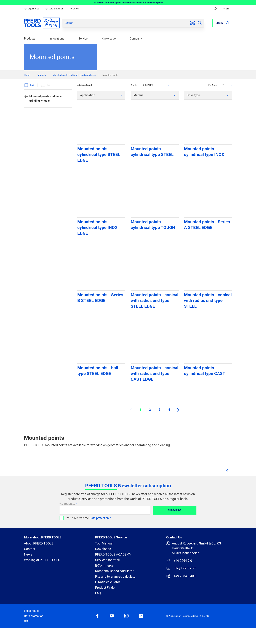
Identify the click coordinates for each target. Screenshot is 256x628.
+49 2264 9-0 (179, 560)
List (45, 85)
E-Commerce (104, 565)
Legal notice (32, 8)
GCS (27, 621)
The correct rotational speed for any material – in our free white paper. (128, 2)
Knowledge (109, 38)
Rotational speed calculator (114, 571)
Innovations (56, 38)
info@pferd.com (181, 568)
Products (29, 38)
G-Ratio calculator (107, 582)
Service (82, 38)
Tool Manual (104, 543)
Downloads (103, 549)
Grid (29, 85)
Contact (29, 549)
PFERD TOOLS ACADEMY (113, 554)
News (28, 554)
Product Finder (105, 587)
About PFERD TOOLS (39, 543)
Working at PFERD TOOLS (42, 560)
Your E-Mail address (67, 504)
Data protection (54, 8)
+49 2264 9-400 (181, 576)
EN (226, 8)
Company (136, 38)
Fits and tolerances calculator (116, 576)
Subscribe (174, 510)
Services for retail (107, 560)
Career (74, 8)
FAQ (98, 593)
